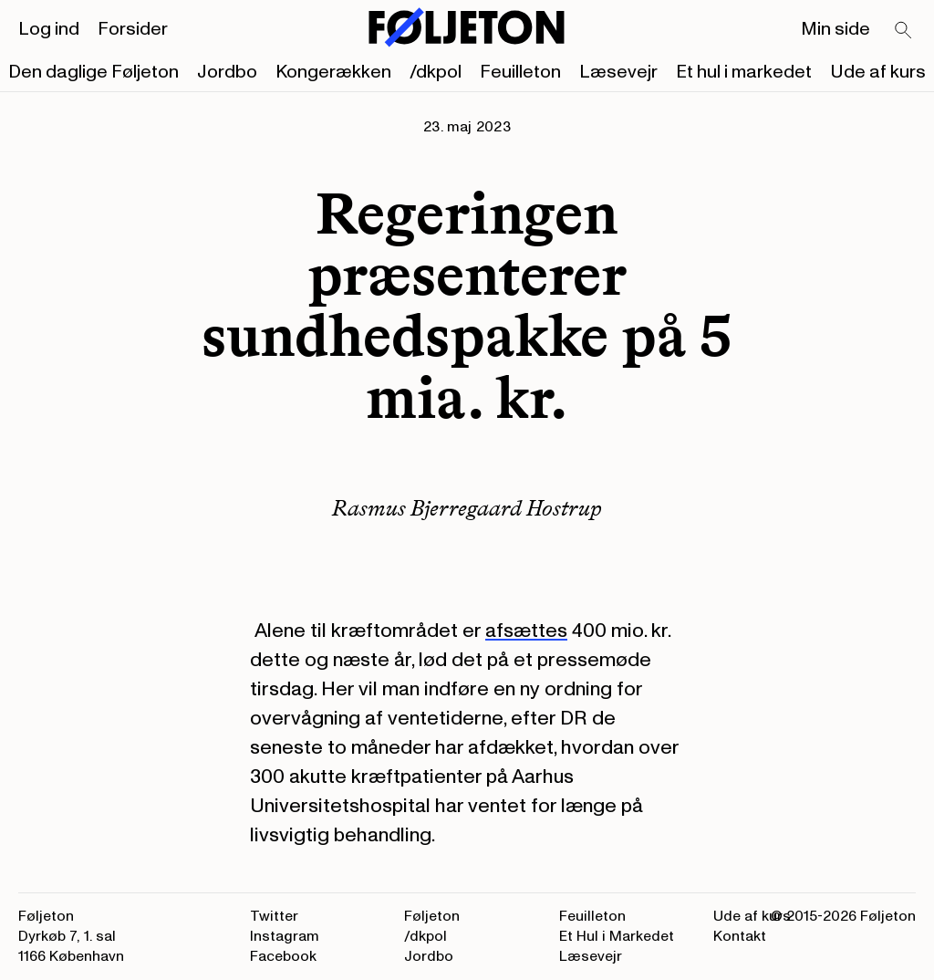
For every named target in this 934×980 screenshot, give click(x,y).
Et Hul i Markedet (616, 936)
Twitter (274, 916)
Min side (835, 29)
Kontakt (739, 936)
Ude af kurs (878, 72)
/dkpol (436, 72)
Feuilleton (520, 72)
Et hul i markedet (744, 72)
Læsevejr (618, 72)
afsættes (526, 630)
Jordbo (227, 72)
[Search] (904, 31)
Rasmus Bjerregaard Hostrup (467, 508)
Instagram (284, 936)
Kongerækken (333, 72)
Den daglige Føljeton (93, 72)
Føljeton (432, 916)
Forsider (133, 29)
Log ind (48, 29)
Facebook (283, 956)
